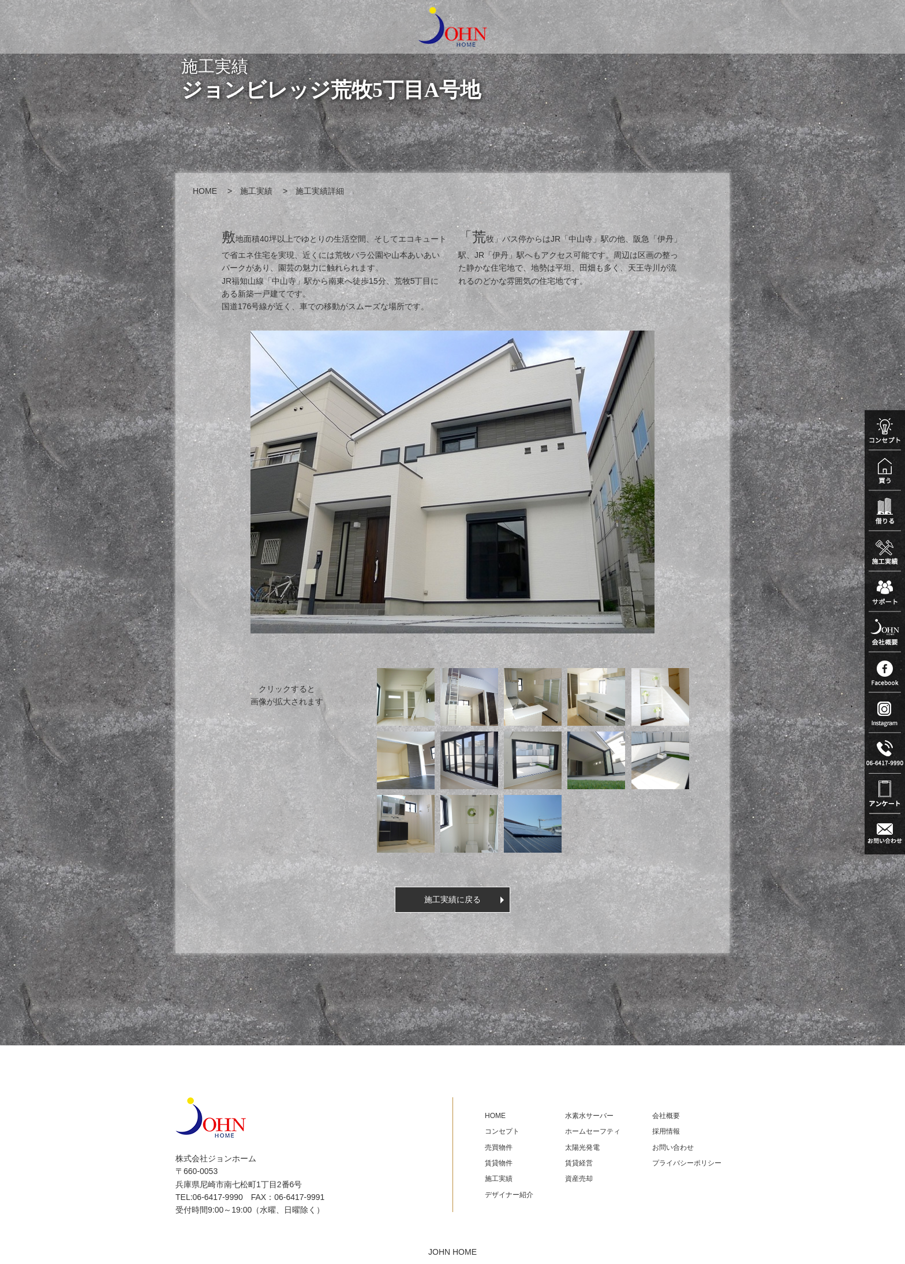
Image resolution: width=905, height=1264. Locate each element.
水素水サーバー (589, 1116)
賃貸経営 (579, 1163)
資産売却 (579, 1179)
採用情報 (666, 1131)
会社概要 (666, 1116)
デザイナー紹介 (509, 1195)
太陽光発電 (582, 1147)
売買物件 (499, 1147)
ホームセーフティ (592, 1131)
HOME (205, 191)
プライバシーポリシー (686, 1163)
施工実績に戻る (452, 899)
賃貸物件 (499, 1163)
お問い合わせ (673, 1147)
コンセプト (502, 1131)
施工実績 (256, 191)
